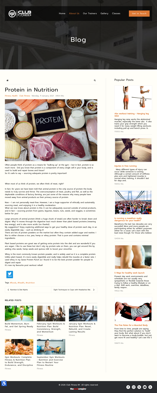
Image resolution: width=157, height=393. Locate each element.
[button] (94, 80)
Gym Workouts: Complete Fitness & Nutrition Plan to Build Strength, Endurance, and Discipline (19, 361)
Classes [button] (116, 13)
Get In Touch (139, 13)
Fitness (8, 96)
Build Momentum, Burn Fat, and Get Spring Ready (19, 325)
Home (62, 13)
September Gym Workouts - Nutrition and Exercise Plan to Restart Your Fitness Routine (51, 361)
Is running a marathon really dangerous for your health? (128, 219)
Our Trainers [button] (90, 13)
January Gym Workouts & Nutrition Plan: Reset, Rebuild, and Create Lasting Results (82, 327)
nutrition (31, 282)
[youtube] (145, 387)
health (21, 282)
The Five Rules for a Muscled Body (131, 325)
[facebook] (128, 387)
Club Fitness (24, 95)
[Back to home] (19, 13)
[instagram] (134, 387)
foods (13, 282)
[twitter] (139, 387)
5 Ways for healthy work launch (129, 272)
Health (15, 96)
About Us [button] (74, 13)
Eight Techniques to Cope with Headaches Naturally (74, 290)
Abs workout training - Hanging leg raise (131, 114)
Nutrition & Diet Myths (17, 290)
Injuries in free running (125, 166)
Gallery (104, 13)
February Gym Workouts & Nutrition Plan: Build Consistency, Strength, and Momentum (51, 327)
